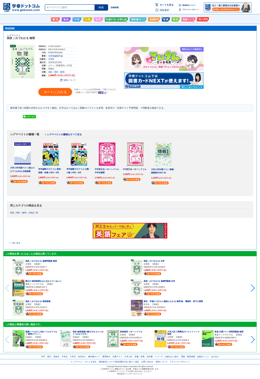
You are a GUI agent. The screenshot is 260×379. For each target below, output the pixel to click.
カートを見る (167, 4)
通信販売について (188, 5)
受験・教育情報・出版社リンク (195, 356)
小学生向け (87, 18)
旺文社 (147, 304)
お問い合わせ (147, 362)
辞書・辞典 (140, 356)
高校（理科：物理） (57, 72)
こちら (145, 371)
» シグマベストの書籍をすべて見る (63, 134)
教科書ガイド (137, 18)
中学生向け (76, 18)
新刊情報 (55, 18)
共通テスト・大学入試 (115, 18)
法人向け (202, 18)
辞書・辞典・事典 (165, 18)
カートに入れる (55, 92)
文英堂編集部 (54, 56)
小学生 (73, 356)
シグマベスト (14, 35)
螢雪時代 (154, 18)
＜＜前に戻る (14, 243)
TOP (43, 356)
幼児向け (98, 18)
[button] (252, 288)
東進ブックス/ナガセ (34, 284)
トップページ (76, 362)
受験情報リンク (188, 18)
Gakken (28, 337)
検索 (101, 7)
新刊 (49, 356)
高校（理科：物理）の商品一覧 (24, 213)
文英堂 (51, 59)
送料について (67, 80)
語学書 (175, 18)
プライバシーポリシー (190, 9)
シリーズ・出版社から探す (167, 356)
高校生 (56, 356)
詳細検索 (115, 7)
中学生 (65, 356)
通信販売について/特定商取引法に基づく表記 (119, 362)
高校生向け (65, 18)
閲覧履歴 (164, 10)
